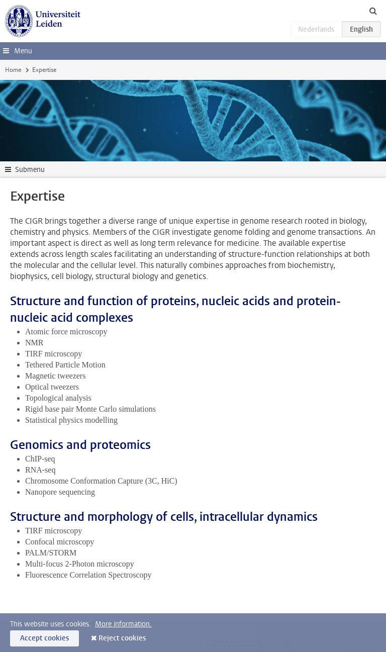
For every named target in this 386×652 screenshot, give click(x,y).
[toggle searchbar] (373, 11)
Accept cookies (44, 638)
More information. (123, 624)
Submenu (30, 169)
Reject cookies (122, 638)
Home (13, 70)
